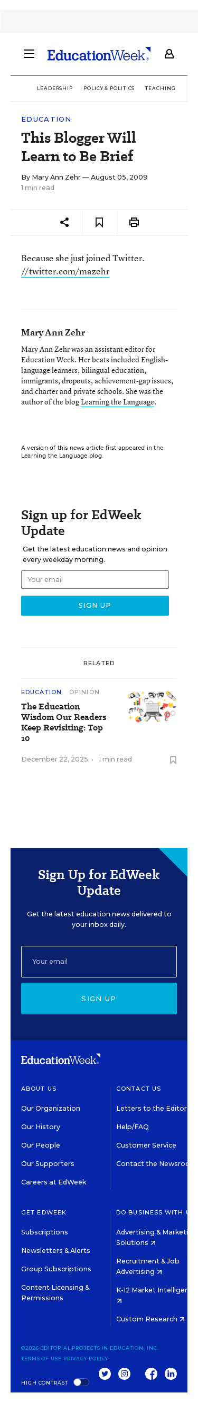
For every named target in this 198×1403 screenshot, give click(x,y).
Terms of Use (41, 1358)
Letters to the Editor (151, 1108)
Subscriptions (44, 1232)
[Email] (99, 961)
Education (46, 119)
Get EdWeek (44, 1212)
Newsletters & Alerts (55, 1250)
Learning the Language (117, 402)
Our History (40, 1127)
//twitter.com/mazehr (65, 271)
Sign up (98, 998)
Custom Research (150, 1319)
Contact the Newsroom (156, 1164)
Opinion (84, 692)
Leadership (55, 88)
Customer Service (146, 1145)
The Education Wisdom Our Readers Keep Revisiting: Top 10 (63, 723)
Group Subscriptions (56, 1269)
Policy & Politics (109, 88)
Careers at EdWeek (53, 1182)
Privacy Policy (86, 1358)
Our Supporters (47, 1164)
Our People (40, 1145)
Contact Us (138, 1088)
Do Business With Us (155, 1212)
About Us (38, 1088)
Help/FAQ (132, 1127)
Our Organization (50, 1108)
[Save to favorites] (99, 222)
